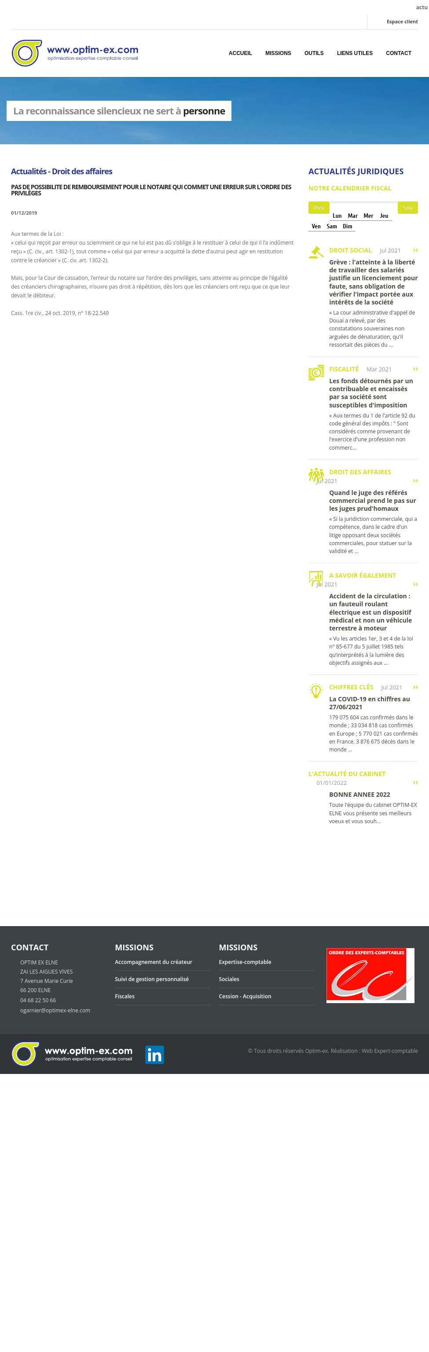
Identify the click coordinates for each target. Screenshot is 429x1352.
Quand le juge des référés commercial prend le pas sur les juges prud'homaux (372, 500)
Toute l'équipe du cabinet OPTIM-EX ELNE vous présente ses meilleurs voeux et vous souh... (373, 812)
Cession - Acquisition (245, 996)
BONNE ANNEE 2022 (359, 794)
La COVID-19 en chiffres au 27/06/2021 (369, 703)
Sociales (229, 979)
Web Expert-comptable (390, 1051)
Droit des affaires (360, 472)
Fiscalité (344, 369)
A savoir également (362, 575)
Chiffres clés (351, 687)
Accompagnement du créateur (153, 962)
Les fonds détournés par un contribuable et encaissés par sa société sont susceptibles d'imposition (371, 393)
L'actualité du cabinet (346, 773)
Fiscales (125, 996)
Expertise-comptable (245, 962)
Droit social (350, 250)
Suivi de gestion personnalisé (152, 979)
